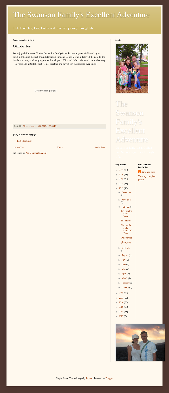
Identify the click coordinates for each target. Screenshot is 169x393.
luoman (89, 378)
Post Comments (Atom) (36, 153)
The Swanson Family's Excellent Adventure (81, 14)
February (126, 283)
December (126, 192)
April (124, 273)
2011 (121, 298)
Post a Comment (24, 141)
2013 (121, 188)
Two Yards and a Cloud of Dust (126, 229)
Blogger (109, 378)
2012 (121, 293)
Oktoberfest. (126, 238)
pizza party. (126, 242)
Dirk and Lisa (148, 172)
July (124, 260)
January (125, 287)
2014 (121, 183)
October (126, 207)
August (125, 255)
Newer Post (19, 147)
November (126, 200)
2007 (121, 316)
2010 (121, 302)
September (126, 248)
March (125, 278)
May (124, 269)
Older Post (100, 147)
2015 (121, 179)
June (124, 264)
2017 (121, 170)
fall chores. (126, 220)
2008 (121, 311)
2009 (121, 307)
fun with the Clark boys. (126, 214)
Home (60, 147)
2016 (121, 174)
